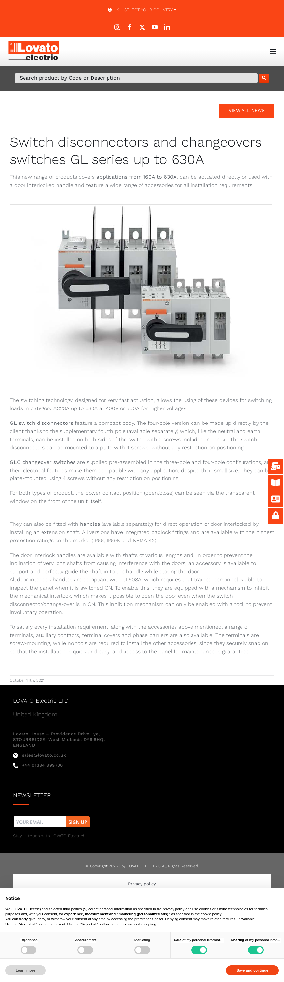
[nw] (52, 817)
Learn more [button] (25, 970)
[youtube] (155, 27)
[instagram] (117, 27)
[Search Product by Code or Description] (136, 78)
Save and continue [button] (252, 970)
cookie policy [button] (211, 914)
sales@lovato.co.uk (39, 755)
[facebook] (130, 27)
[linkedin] (167, 27)
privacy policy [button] (173, 909)
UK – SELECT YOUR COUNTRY (142, 10)
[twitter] (142, 27)
